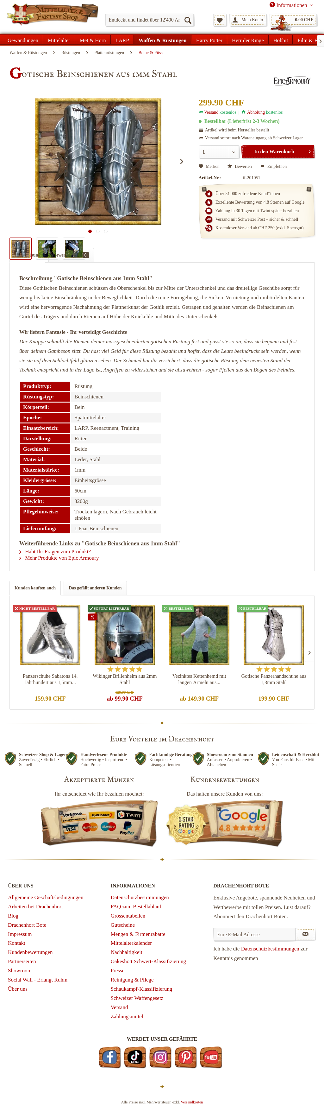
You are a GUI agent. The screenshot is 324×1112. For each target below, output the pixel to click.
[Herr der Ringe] (248, 39)
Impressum (20, 934)
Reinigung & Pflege (132, 980)
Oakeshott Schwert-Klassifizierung (148, 961)
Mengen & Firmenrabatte (138, 934)
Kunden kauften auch (35, 588)
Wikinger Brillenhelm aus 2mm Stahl (125, 679)
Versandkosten (192, 1102)
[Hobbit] (281, 39)
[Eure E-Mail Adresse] (254, 934)
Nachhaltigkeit (126, 952)
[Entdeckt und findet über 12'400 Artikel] (149, 20)
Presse (117, 971)
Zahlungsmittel (127, 1017)
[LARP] (122, 39)
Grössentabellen (128, 916)
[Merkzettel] (220, 20)
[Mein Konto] (248, 20)
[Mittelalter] (59, 39)
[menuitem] (149, 20)
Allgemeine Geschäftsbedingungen (45, 897)
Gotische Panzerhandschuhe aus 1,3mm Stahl (273, 679)
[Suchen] (187, 20)
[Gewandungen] (23, 39)
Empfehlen (274, 166)
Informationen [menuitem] (289, 5)
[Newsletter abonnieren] (305, 934)
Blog (13, 916)
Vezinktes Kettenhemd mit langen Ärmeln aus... (199, 679)
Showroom (20, 971)
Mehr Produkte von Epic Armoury (59, 558)
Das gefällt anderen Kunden (95, 588)
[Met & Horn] (93, 39)
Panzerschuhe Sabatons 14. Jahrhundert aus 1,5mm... (50, 679)
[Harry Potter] (209, 39)
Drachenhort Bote (27, 925)
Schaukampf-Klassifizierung (141, 989)
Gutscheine (123, 925)
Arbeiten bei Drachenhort (35, 907)
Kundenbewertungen (30, 952)
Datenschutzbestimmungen (140, 897)
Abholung (256, 112)
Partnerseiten (22, 961)
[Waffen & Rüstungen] (162, 39)
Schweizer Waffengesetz (137, 998)
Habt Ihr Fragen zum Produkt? (55, 552)
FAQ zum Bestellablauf (136, 907)
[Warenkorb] (293, 20)
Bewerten (240, 166)
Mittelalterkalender (131, 943)
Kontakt (16, 943)
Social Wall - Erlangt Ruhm (37, 980)
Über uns (18, 989)
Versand (211, 112)
